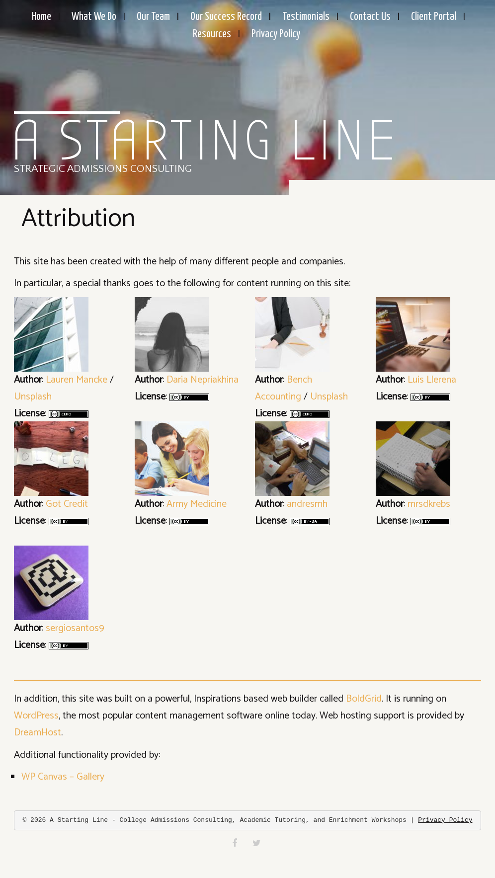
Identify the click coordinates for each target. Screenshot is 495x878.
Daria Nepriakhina (202, 380)
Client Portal (433, 16)
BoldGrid (364, 699)
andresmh (307, 504)
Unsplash (33, 397)
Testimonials (306, 16)
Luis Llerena (432, 380)
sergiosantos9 (75, 628)
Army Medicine (196, 504)
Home (41, 16)
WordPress (36, 716)
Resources (212, 34)
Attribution (78, 219)
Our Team (153, 16)
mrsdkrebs (429, 504)
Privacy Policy (275, 34)
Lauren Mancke (76, 380)
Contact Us (370, 16)
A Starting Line (205, 141)
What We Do (94, 16)
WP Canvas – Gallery (62, 777)
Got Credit (67, 504)
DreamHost (37, 732)
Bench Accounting (283, 388)
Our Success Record (226, 16)
